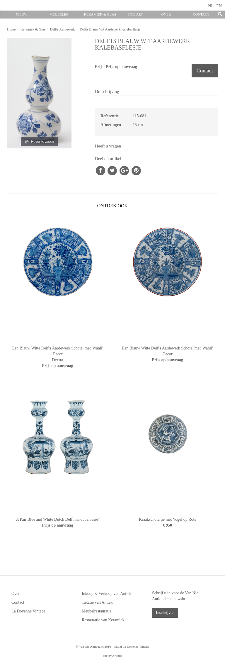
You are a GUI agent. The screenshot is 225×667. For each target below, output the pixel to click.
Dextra (57, 360)
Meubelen (59, 14)
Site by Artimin (112, 655)
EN (219, 6)
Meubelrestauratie (96, 611)
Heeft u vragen (108, 146)
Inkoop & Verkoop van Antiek (106, 593)
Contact (201, 14)
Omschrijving (107, 91)
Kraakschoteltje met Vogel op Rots (167, 519)
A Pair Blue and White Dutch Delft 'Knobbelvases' (57, 519)
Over (166, 14)
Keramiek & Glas (100, 14)
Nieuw (22, 14)
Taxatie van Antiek (97, 602)
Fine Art (135, 14)
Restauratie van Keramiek (103, 620)
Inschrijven (165, 612)
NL (210, 6)
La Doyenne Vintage (28, 611)
